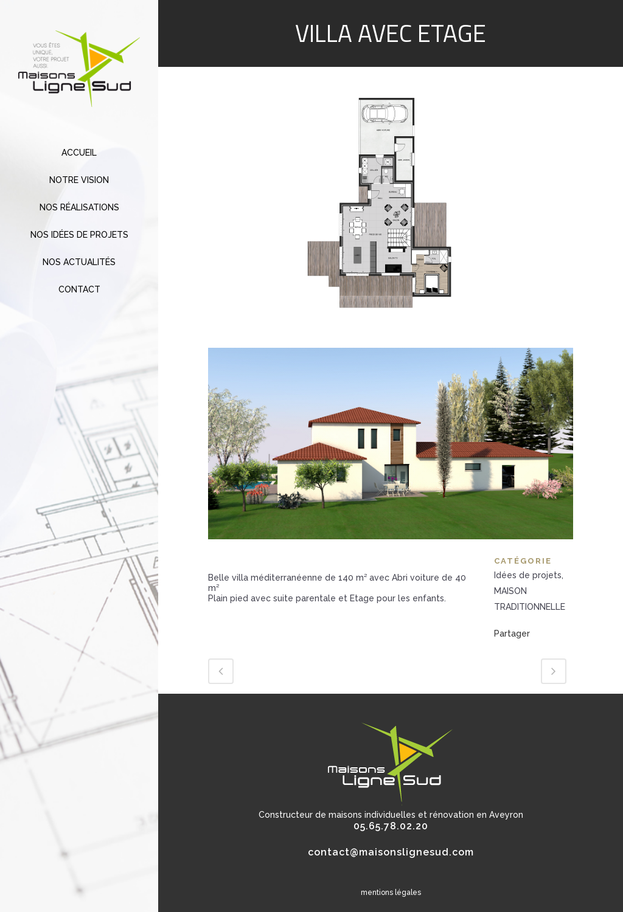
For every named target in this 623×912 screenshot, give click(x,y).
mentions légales (391, 892)
